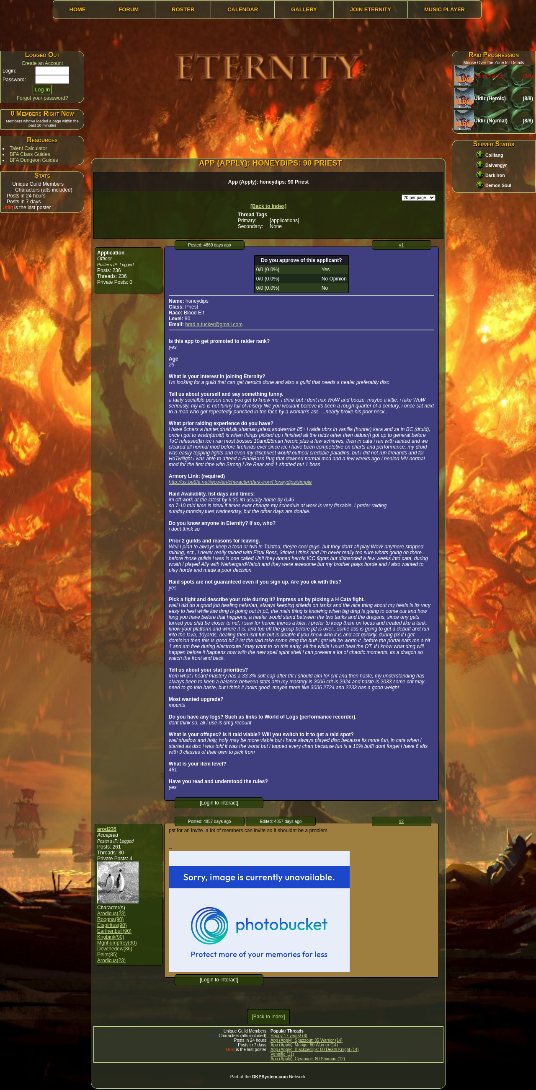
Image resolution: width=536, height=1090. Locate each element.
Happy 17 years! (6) (289, 1035)
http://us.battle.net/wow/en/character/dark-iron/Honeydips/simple (240, 482)
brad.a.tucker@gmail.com (213, 324)
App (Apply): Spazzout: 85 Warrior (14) (307, 1040)
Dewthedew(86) (114, 949)
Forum (129, 9)
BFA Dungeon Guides (34, 160)
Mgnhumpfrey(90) (117, 943)
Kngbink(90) (110, 937)
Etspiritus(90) (112, 925)
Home (78, 9)
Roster (183, 9)
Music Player (444, 9)
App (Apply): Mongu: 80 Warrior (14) (304, 1045)
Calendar (242, 9)
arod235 (106, 829)
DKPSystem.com (270, 1076)
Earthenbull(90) (114, 931)
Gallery (304, 9)
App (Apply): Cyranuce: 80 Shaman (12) (308, 1058)
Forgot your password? (42, 98)
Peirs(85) (107, 955)
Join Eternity (370, 9)
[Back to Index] (268, 206)
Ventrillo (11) (282, 1054)
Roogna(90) (110, 919)
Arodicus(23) (111, 913)
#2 (401, 821)
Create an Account (42, 63)
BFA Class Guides (30, 154)
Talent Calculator (28, 148)
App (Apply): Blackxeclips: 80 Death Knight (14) (315, 1049)
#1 (401, 245)
